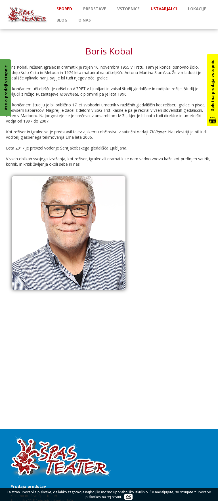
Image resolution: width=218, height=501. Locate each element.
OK (128, 496)
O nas (84, 20)
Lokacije (197, 8)
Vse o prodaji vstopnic (6, 87)
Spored (64, 8)
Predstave (94, 8)
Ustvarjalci (164, 8)
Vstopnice (128, 8)
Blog (61, 20)
